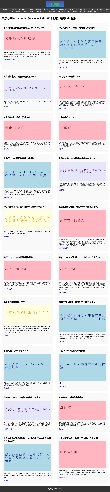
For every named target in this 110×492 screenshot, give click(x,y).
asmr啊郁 (61, 341)
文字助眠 (14, 9)
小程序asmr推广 (8, 429)
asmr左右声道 (63, 386)
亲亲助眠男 (62, 9)
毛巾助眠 (6, 335)
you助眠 (46, 9)
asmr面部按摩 (8, 197)
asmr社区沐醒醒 (72, 11)
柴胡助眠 (30, 9)
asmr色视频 (62, 108)
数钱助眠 (6, 106)
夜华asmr (22, 9)
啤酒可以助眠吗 (63, 248)
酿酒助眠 (6, 388)
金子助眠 (99, 9)
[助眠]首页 (5, 9)
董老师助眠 (7, 149)
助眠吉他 (82, 9)
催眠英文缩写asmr (28, 11)
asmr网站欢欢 (8, 289)
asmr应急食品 (92, 11)
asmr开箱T (91, 9)
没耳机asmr (51, 11)
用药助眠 (82, 11)
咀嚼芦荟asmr (63, 190)
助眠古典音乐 (73, 9)
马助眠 (61, 429)
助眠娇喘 (38, 9)
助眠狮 (61, 149)
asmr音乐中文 (63, 292)
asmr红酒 (6, 237)
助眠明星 (54, 9)
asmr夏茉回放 (41, 11)
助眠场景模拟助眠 (9, 59)
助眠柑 (18, 11)
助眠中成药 (61, 11)
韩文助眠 (6, 480)
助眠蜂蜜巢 (62, 477)
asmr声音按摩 (63, 67)
